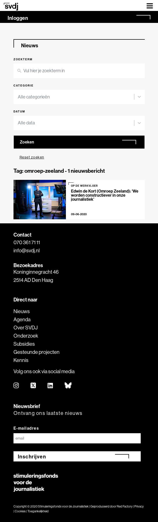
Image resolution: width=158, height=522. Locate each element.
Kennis (20, 360)
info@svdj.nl (26, 250)
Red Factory (125, 506)
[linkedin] (50, 386)
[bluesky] (68, 386)
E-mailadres (26, 428)
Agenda (22, 319)
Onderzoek (25, 335)
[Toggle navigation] (149, 5)
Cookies (20, 511)
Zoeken (27, 141)
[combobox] (76, 97)
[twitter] (33, 386)
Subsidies (24, 344)
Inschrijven (32, 456)
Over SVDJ (25, 327)
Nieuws (21, 311)
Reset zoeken (32, 157)
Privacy (139, 506)
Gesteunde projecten (36, 352)
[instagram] (16, 386)
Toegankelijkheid (38, 511)
